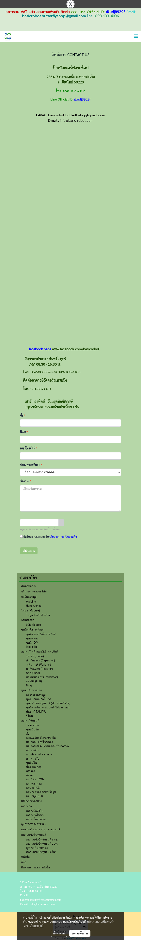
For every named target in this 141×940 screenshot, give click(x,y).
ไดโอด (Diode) (35, 656)
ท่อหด (29, 775)
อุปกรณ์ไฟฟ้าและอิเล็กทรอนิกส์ (39, 651)
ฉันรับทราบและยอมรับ (48, 536)
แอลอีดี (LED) (34, 681)
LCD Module (33, 624)
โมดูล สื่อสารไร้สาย (38, 615)
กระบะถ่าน (32, 750)
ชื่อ (22, 415)
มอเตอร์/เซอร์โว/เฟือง (39, 742)
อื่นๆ (23, 862)
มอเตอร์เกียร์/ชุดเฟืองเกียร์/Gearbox (47, 746)
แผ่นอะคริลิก (33, 787)
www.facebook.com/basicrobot (75, 349)
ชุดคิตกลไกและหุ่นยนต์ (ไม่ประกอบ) (48, 707)
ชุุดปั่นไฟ (31, 762)
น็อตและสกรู (33, 766)
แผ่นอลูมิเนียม (34, 796)
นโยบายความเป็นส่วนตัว (63, 536)
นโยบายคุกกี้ (36, 926)
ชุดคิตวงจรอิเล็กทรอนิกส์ (41, 634)
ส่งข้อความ (29, 550)
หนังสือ (25, 856)
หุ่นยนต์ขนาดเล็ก (31, 690)
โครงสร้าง (32, 725)
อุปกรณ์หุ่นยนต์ (30, 720)
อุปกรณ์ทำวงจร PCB (33, 824)
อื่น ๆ (29, 685)
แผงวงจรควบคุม (36, 695)
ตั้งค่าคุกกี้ (59, 933)
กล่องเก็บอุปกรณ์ (36, 819)
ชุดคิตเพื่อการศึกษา (32, 629)
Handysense (33, 605)
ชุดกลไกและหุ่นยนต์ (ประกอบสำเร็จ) (48, 703)
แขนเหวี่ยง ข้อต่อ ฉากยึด (41, 737)
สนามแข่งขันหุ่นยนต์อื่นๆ (41, 852)
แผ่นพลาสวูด (34, 783)
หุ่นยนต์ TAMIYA (36, 711)
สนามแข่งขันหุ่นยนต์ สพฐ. (42, 839)
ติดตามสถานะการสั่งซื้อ (35, 867)
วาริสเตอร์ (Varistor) (38, 664)
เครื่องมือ (26, 806)
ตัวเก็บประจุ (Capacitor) (40, 660)
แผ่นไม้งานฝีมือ (35, 779)
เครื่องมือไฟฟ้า (35, 815)
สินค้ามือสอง (28, 586)
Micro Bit (31, 646)
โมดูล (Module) (30, 610)
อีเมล (24, 432)
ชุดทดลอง (32, 638)
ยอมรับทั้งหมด (79, 933)
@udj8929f (115, 12)
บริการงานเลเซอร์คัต (34, 591)
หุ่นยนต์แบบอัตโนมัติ (38, 699)
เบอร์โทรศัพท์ (28, 448)
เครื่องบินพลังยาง (31, 800)
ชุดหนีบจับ (32, 729)
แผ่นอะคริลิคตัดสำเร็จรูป (41, 791)
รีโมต (29, 715)
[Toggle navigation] (136, 36)
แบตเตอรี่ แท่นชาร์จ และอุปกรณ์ (40, 829)
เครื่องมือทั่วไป (34, 811)
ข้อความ (25, 481)
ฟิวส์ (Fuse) (33, 673)
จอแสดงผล (27, 620)
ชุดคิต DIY (32, 642)
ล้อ (27, 733)
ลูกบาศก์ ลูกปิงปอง (37, 847)
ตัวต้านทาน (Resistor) (39, 668)
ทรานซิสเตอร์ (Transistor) (42, 677)
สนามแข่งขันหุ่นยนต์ (33, 834)
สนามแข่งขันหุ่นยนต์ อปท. (42, 843)
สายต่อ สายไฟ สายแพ (39, 754)
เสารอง (30, 771)
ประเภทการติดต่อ (31, 465)
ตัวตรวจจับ (32, 758)
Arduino (31, 601)
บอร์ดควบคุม (29, 596)
